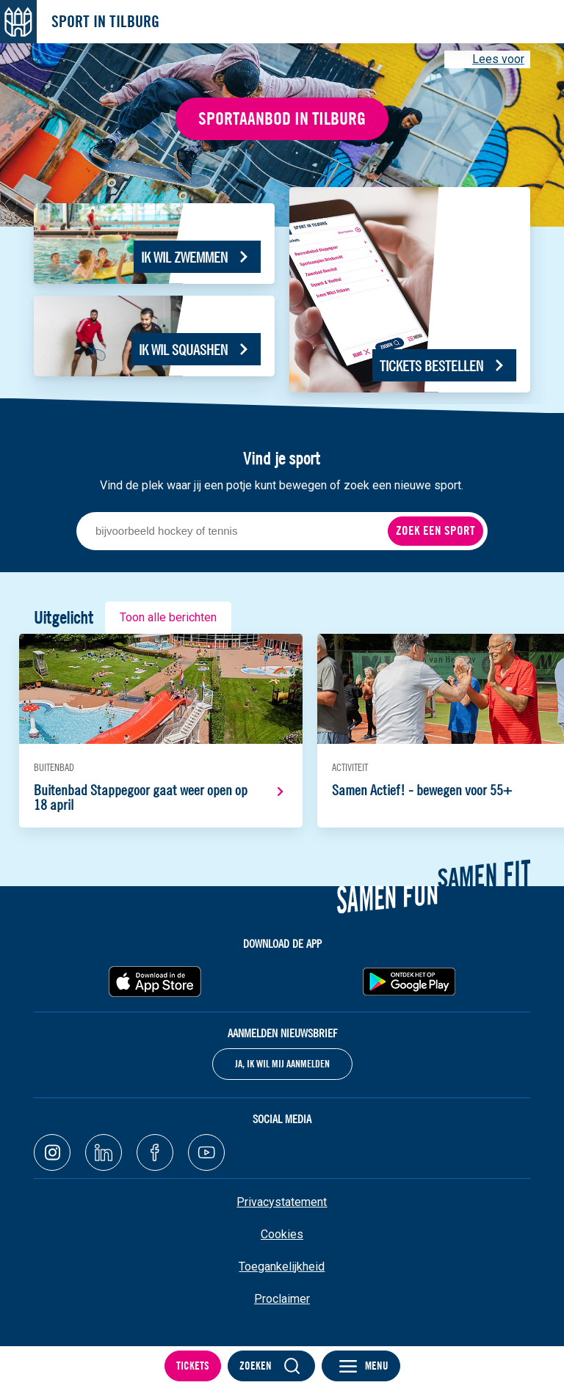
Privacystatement (281, 1202)
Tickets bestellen (431, 365)
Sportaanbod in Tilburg (282, 118)
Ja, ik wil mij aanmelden (282, 1064)
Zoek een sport (435, 530)
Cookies (282, 1234)
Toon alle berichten (168, 617)
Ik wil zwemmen (184, 257)
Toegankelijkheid (282, 1266)
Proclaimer (282, 1299)
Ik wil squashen (183, 349)
